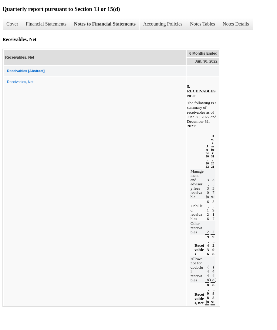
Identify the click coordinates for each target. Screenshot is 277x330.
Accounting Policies (162, 23)
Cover (12, 23)
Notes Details (236, 23)
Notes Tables (202, 23)
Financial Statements (46, 23)
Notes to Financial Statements (105, 23)
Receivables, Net (20, 82)
